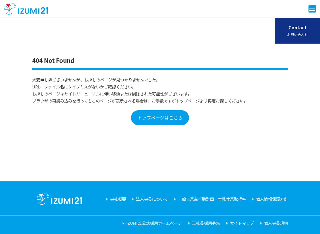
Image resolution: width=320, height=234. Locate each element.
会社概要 (118, 199)
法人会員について (152, 199)
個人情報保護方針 (272, 199)
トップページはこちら (160, 117)
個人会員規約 (276, 223)
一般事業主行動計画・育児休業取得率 (212, 199)
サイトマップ (242, 223)
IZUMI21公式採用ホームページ (154, 223)
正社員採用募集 (206, 223)
